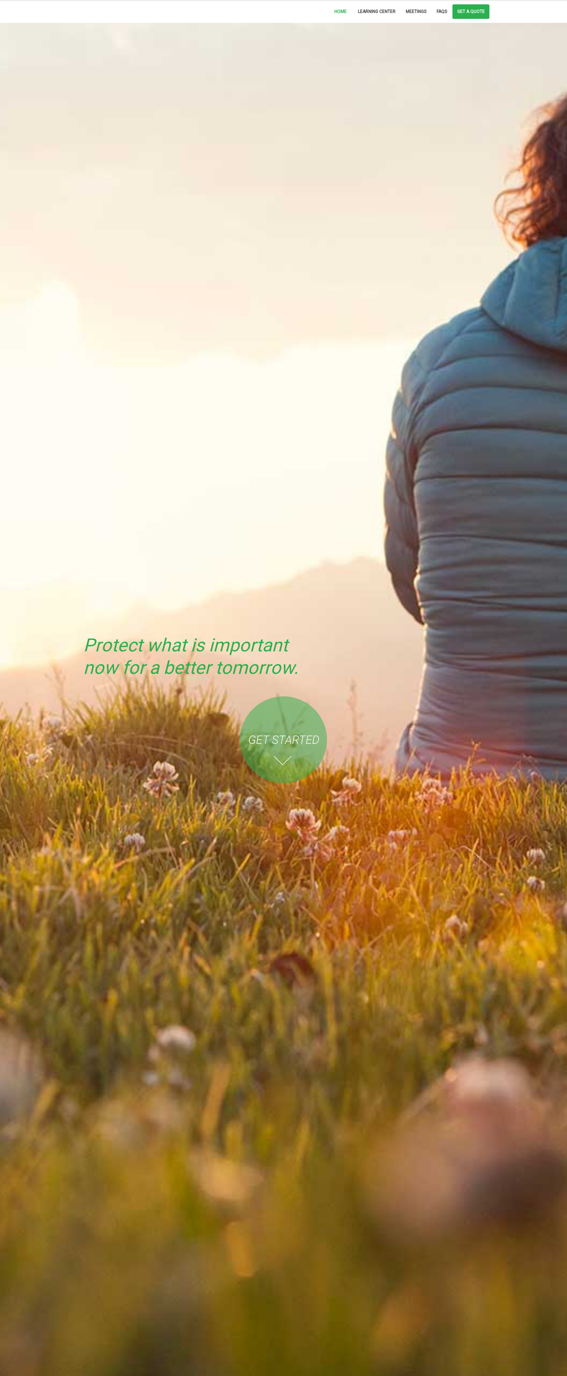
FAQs (441, 11)
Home (340, 11)
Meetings (416, 11)
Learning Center (377, 11)
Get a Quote (471, 11)
